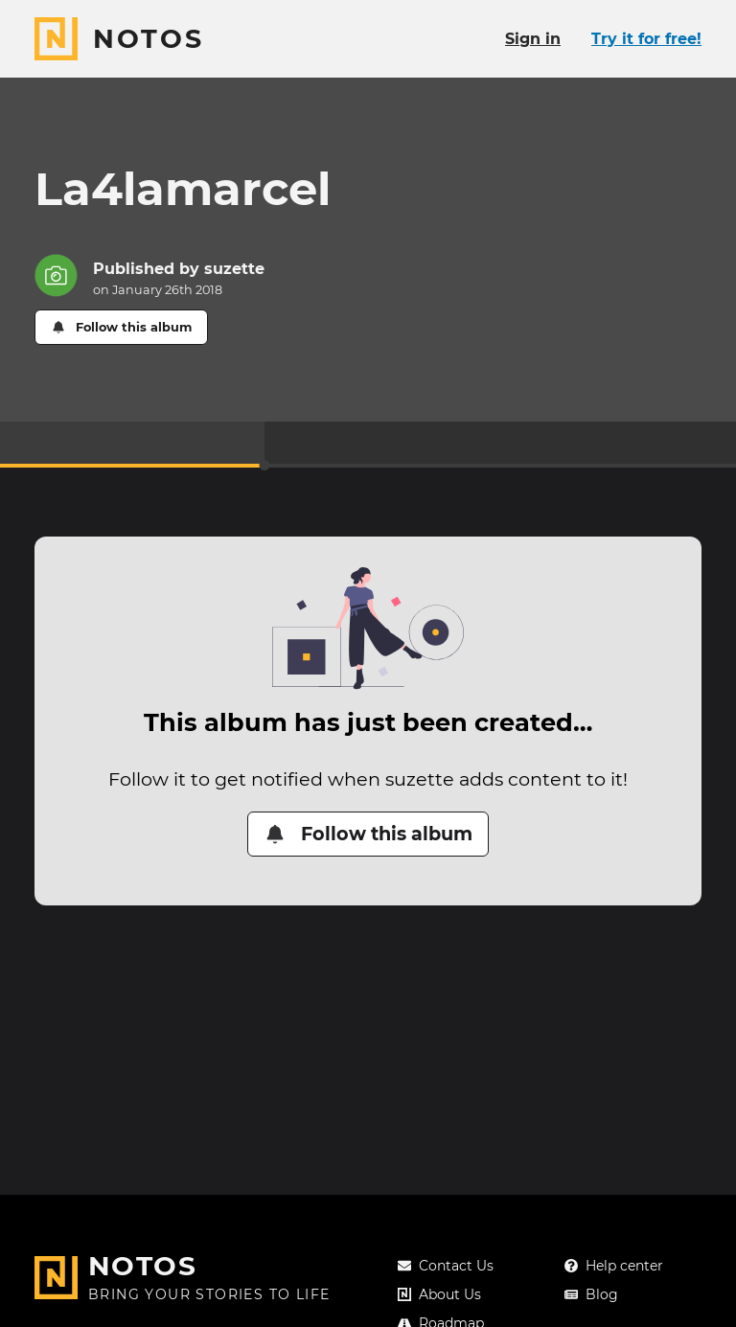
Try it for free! (646, 39)
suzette (234, 269)
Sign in (533, 39)
